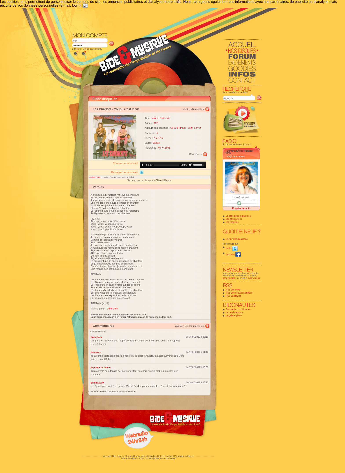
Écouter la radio (241, 208)
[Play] (143, 165)
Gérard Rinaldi (178, 128)
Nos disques (118, 456)
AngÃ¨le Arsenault (236, 156)
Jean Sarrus (194, 128)
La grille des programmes (238, 216)
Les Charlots (102, 109)
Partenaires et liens (183, 456)
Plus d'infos (195, 154)
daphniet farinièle (101, 367)
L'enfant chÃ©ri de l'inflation (240, 150)
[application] (173, 165)
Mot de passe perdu (92, 49)
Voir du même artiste (193, 109)
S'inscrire (76, 49)
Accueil (106, 456)
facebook (233, 254)
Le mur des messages (237, 239)
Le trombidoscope (235, 312)
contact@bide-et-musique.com (161, 458)
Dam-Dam (96, 337)
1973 (156, 123)
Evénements (140, 456)
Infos (160, 456)
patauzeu (96, 352)
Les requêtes (232, 222)
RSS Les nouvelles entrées (239, 293)
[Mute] (190, 165)
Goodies (152, 456)
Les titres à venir (234, 219)
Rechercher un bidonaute (238, 309)
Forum (129, 456)
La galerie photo (234, 315)
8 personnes (95, 177)
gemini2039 (97, 382)
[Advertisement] (167, 20)
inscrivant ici (254, 278)
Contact (168, 456)
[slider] (166, 165)
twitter (232, 248)
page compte (229, 278)
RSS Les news (233, 290)
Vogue (156, 143)
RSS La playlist (233, 296)
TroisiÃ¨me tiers (241, 197)
